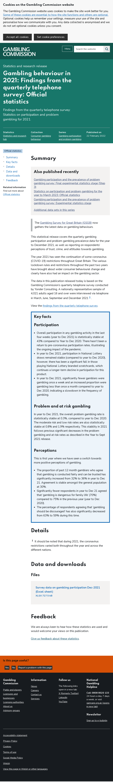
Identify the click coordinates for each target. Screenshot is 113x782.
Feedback (12, 181)
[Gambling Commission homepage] (19, 55)
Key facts (12, 162)
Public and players (12, 690)
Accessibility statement (15, 736)
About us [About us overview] (8, 706)
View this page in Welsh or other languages (25, 769)
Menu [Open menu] (67, 49)
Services (35, 699)
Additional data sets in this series (54, 210)
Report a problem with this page (35, 668)
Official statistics (11, 194)
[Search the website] (106, 49)
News (34, 687)
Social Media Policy (13, 758)
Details (10, 167)
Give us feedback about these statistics (55, 639)
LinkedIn (63, 698)
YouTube (63, 702)
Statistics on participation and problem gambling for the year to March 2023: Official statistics (68, 193)
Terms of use (9, 752)
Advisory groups (11, 711)
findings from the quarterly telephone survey (70, 306)
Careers (35, 691)
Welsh (6, 764)
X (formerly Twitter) (69, 694)
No (14, 668)
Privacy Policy (10, 741)
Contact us (36, 695)
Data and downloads (13, 174)
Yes (7, 668)
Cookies (7, 747)
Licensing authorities (13, 702)
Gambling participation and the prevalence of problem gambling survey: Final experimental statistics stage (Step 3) (69, 183)
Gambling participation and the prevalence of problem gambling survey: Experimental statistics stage (67, 202)
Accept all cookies (17, 37)
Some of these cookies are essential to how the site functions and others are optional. (55, 15)
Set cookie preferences (50, 37)
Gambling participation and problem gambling (70, 138)
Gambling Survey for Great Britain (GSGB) (66, 223)
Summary (12, 158)
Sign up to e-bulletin (97, 721)
